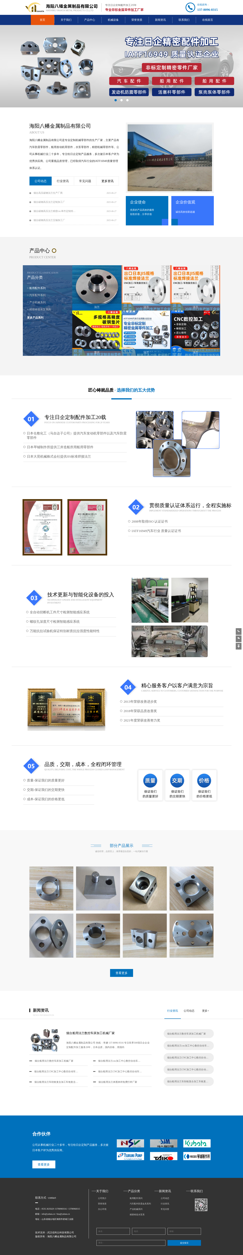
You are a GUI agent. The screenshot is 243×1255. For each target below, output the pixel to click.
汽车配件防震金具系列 (140, 1204)
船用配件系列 (136, 1198)
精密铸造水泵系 (137, 1214)
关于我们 (66, 19)
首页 (42, 19)
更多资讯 (107, 181)
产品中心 (89, 19)
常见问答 (165, 1209)
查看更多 (38, 1165)
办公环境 (102, 1209)
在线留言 (207, 19)
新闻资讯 (160, 19)
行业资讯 (165, 1204)
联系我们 (184, 19)
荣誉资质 (136, 19)
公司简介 (102, 1198)
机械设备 (113, 19)
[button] (115, 100)
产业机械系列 (136, 1209)
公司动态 (165, 1198)
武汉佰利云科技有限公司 (60, 1232)
